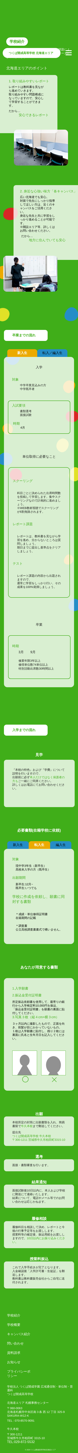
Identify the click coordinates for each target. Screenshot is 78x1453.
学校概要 (13, 1324)
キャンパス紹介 (18, 1334)
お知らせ (13, 1362)
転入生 (39, 845)
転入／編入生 (52, 353)
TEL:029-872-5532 (21, 1442)
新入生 (22, 353)
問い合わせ (15, 1343)
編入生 (61, 845)
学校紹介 (13, 1315)
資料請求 (13, 1353)
